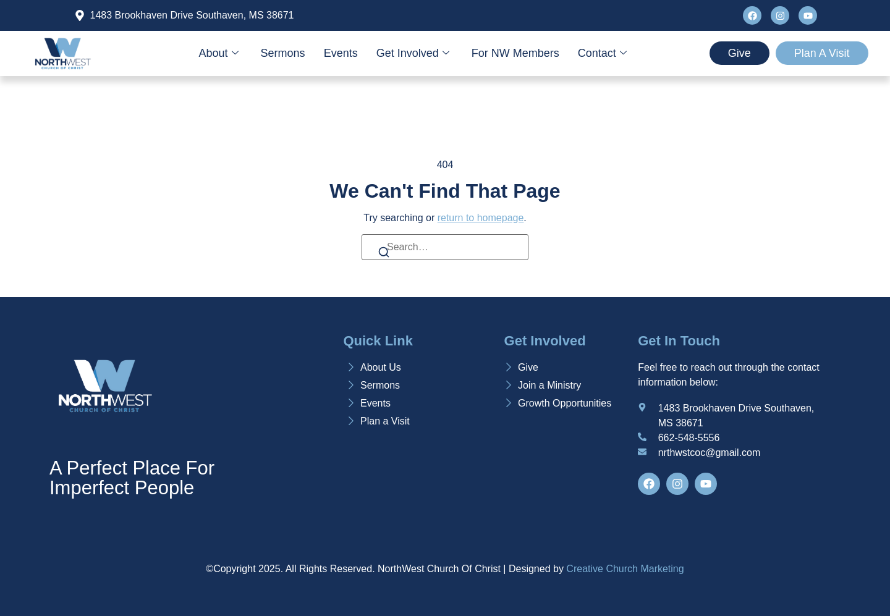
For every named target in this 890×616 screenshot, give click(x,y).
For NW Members (515, 53)
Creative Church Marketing (625, 568)
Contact (602, 53)
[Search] (384, 254)
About (219, 53)
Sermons (283, 53)
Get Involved (412, 53)
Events (341, 53)
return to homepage (481, 218)
